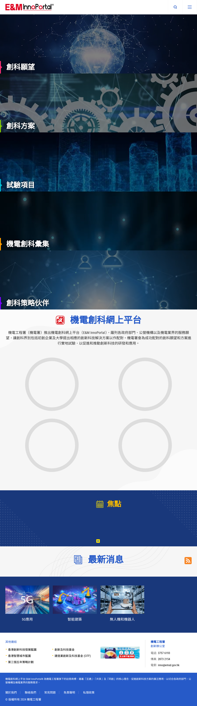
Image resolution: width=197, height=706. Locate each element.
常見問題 (50, 692)
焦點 (114, 504)
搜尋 (175, 7)
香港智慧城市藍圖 (19, 656)
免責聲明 (69, 692)
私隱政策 (88, 692)
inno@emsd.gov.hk (168, 665)
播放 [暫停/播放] (98, 541)
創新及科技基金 (65, 649)
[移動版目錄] (190, 7)
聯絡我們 (30, 692)
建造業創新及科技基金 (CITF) (73, 656)
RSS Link (188, 560)
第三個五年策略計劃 (21, 662)
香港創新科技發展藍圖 (22, 649)
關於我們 (11, 692)
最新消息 (106, 560)
